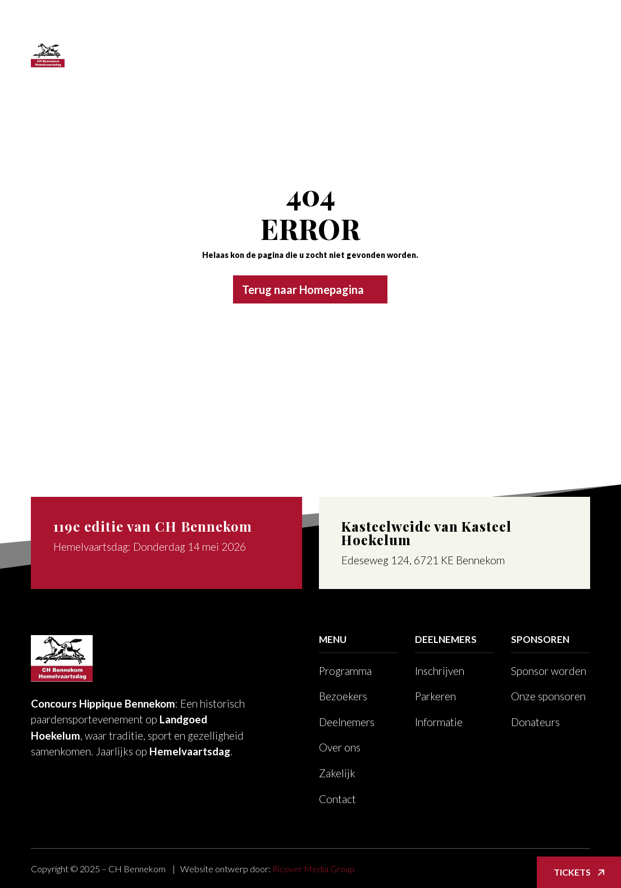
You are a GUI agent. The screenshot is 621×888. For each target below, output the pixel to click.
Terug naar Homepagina (303, 289)
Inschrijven (439, 670)
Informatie (439, 721)
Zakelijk (463, 33)
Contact (194, 76)
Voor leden (136, 76)
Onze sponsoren (548, 696)
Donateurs (535, 721)
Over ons (398, 33)
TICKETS (247, 76)
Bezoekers (256, 33)
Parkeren (435, 696)
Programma (178, 33)
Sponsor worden (548, 670)
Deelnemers (323, 33)
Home (123, 33)
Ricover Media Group (313, 868)
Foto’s (520, 33)
